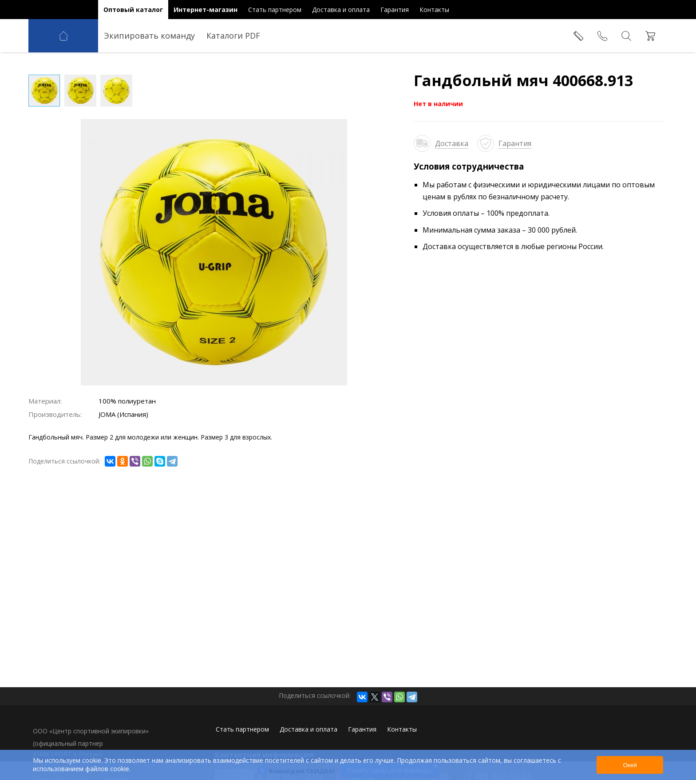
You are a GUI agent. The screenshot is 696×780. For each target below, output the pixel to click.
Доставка (451, 143)
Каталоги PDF (233, 35)
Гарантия (514, 143)
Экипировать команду (149, 35)
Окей (630, 765)
